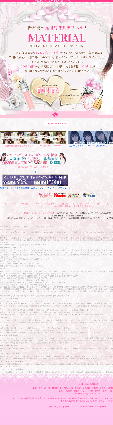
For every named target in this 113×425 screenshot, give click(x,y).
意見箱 (68, 206)
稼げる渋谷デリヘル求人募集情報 (33, 167)
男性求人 (88, 206)
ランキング (77, 204)
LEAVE (69, 99)
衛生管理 (58, 206)
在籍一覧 (14, 204)
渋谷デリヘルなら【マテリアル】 (39, 213)
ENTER (61, 88)
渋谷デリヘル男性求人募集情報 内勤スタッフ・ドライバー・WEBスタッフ (35, 188)
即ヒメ (56, 204)
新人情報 (66, 204)
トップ (5, 204)
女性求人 (77, 206)
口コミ (48, 206)
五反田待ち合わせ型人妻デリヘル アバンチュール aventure (33, 146)
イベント (96, 204)
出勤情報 (25, 204)
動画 (87, 204)
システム (36, 204)
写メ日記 (46, 204)
